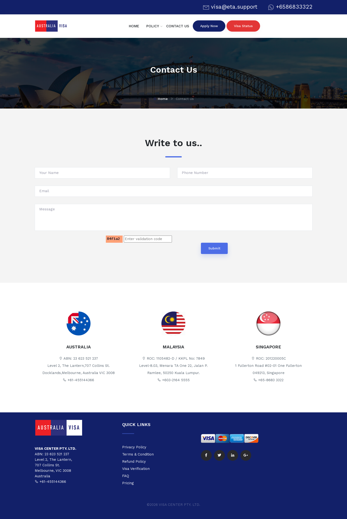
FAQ (125, 476)
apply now (209, 26)
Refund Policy (134, 461)
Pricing (128, 483)
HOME (134, 26)
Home (160, 99)
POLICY (152, 26)
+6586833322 (294, 7)
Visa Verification (136, 469)
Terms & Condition (138, 454)
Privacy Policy (134, 447)
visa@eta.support (234, 7)
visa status (243, 26)
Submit (214, 248)
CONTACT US (177, 26)
